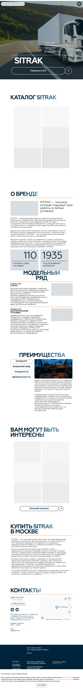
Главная (5, 4)
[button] (41, 70)
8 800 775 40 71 (17, 597)
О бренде (50, 51)
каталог (15, 661)
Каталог (13, 4)
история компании (16, 665)
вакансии (16, 668)
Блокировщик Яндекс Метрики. (63, 679)
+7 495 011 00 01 (18, 603)
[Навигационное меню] (79, 4)
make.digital (57, 663)
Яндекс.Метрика (67, 677)
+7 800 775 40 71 (50, 574)
